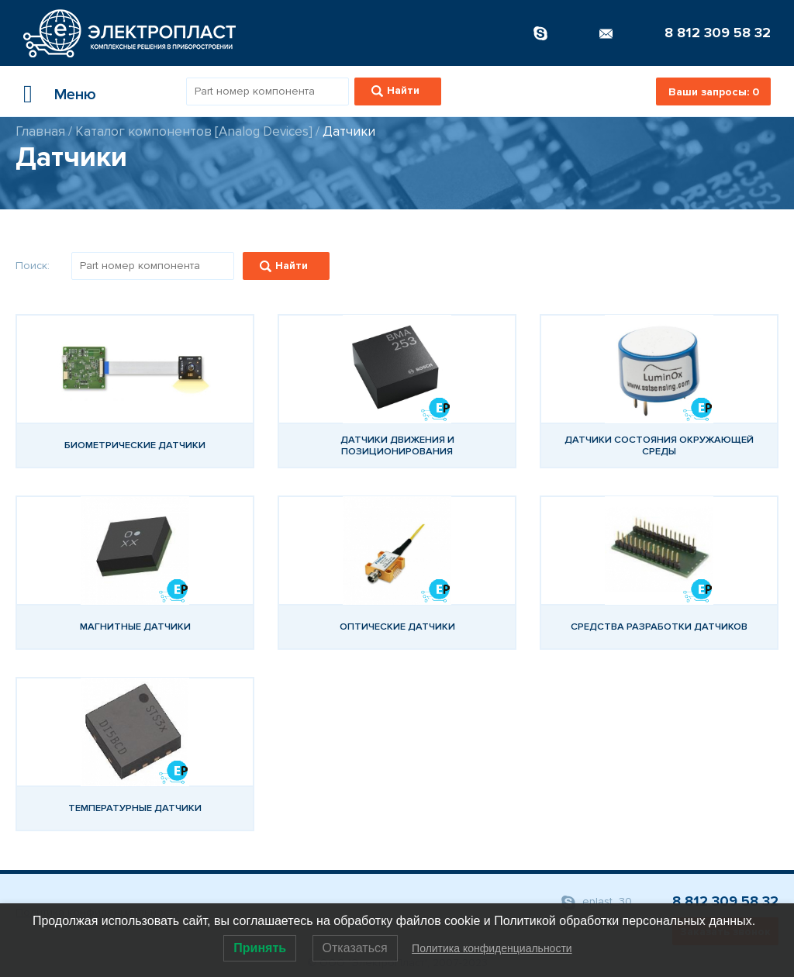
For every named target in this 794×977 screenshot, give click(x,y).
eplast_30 (596, 902)
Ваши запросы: (713, 91)
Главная (40, 131)
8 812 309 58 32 (718, 32)
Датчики (349, 131)
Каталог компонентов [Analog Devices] (193, 131)
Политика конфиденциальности (492, 948)
